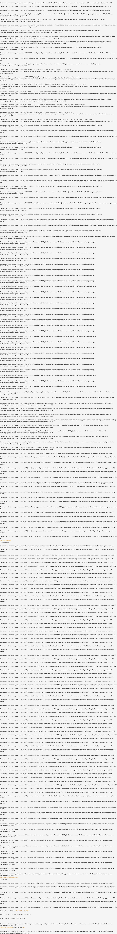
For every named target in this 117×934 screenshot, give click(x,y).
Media (12, 877)
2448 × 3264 (18, 911)
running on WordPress (6, 927)
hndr (24, 927)
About (8, 877)
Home (1, 877)
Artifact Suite (26, 911)
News (5, 877)
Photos (16, 877)
